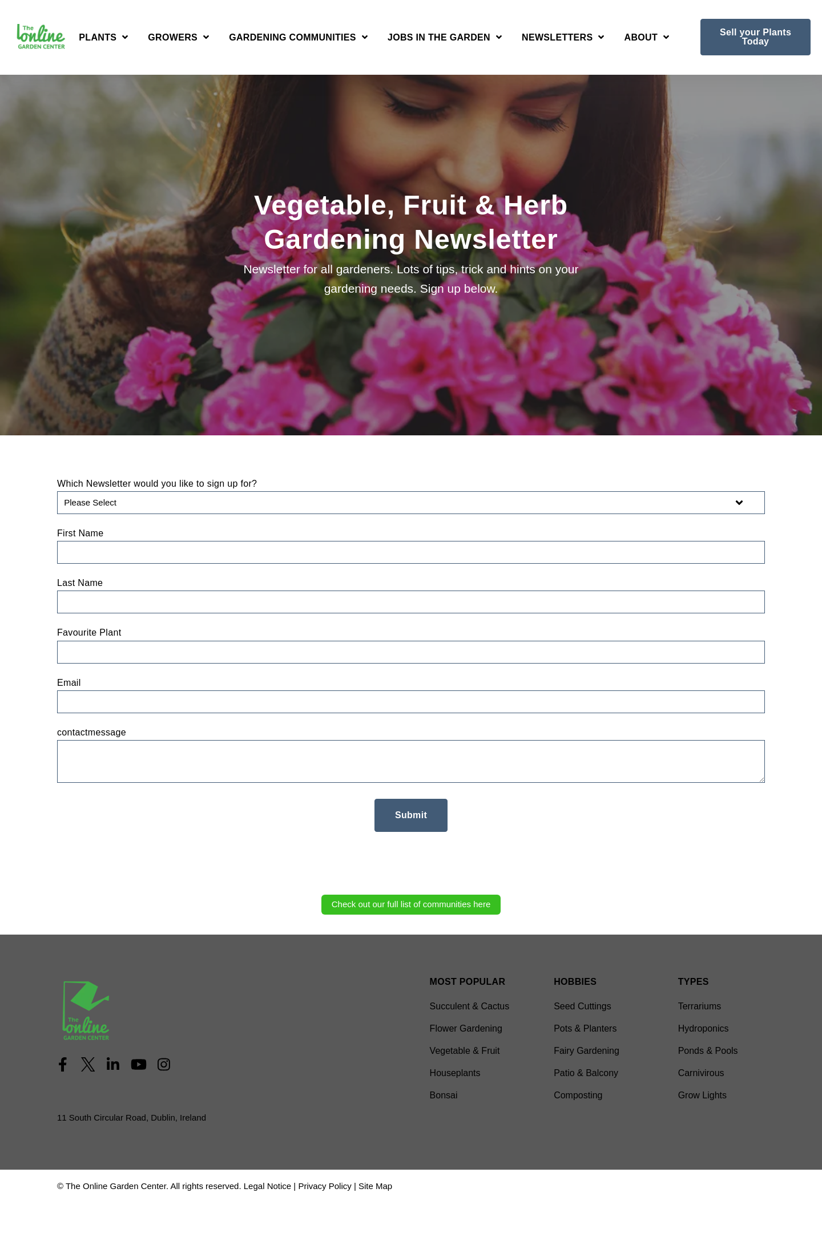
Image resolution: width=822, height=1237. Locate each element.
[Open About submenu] (647, 39)
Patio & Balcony (586, 1073)
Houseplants (455, 1073)
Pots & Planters (585, 1028)
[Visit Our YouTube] (138, 1064)
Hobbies (575, 982)
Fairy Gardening (586, 1051)
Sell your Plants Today (755, 36)
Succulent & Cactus (470, 1006)
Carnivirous (701, 1073)
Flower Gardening (466, 1028)
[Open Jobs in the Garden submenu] (445, 39)
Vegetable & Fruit (465, 1051)
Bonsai (444, 1095)
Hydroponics (703, 1028)
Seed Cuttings (582, 1006)
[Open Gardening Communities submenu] (298, 39)
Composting (578, 1095)
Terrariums (700, 1006)
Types (693, 982)
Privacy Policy (324, 1186)
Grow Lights (702, 1095)
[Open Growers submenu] (178, 39)
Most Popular (468, 982)
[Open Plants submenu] (103, 39)
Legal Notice (267, 1186)
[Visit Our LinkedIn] (113, 1064)
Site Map (375, 1186)
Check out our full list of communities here (411, 904)
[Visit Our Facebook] (62, 1064)
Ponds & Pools (708, 1051)
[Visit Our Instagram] (163, 1064)
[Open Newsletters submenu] (563, 39)
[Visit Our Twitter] (87, 1064)
